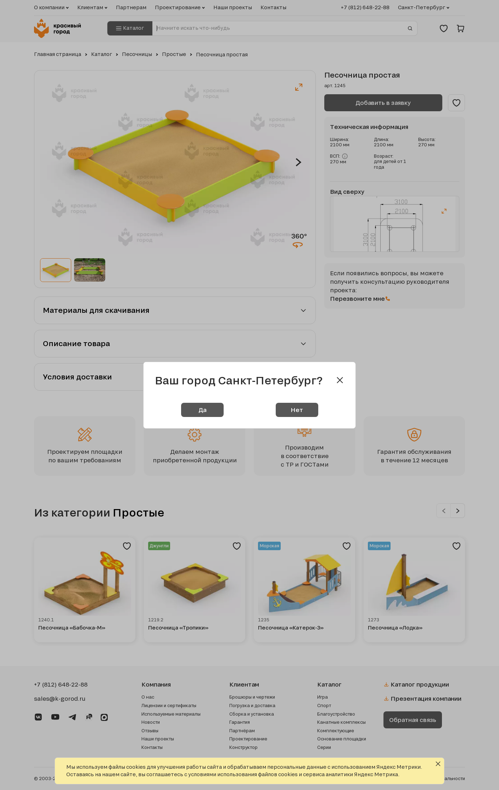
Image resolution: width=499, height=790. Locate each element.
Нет (297, 409)
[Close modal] (340, 380)
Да (202, 409)
